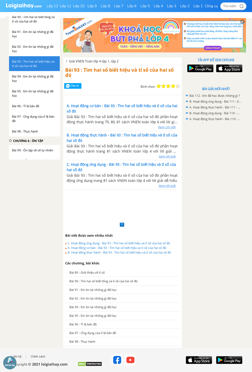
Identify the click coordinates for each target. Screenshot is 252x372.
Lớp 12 (52, 6)
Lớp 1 (198, 6)
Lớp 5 (145, 6)
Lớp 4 (158, 6)
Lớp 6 (132, 6)
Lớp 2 (185, 6)
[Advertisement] (122, 205)
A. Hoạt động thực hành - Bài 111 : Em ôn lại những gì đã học (215, 107)
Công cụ (211, 6)
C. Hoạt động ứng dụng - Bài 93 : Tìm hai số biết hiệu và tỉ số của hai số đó (119, 243)
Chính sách (38, 356)
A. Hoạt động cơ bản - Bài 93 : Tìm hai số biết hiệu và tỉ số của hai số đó (117, 248)
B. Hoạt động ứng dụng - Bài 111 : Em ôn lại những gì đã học (215, 101)
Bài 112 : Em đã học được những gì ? (214, 96)
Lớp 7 (118, 6)
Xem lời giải (167, 156)
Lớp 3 (171, 6)
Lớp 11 (65, 6)
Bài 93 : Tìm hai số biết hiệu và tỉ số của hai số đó (119, 72)
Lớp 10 (79, 6)
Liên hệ (17, 356)
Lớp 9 (92, 6)
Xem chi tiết (167, 127)
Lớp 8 (105, 6)
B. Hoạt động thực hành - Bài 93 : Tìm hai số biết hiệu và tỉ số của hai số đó (119, 252)
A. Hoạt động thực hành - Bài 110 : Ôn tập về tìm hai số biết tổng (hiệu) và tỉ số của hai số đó (215, 119)
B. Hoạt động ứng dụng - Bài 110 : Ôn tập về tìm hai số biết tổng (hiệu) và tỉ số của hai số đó (215, 113)
